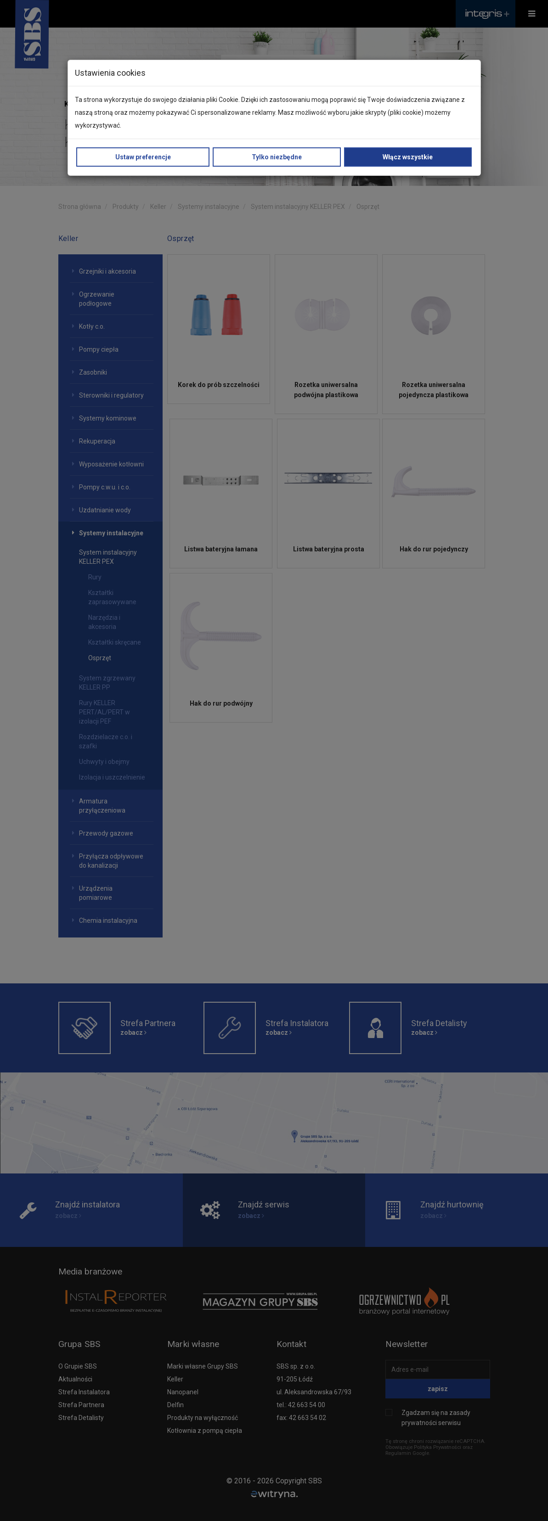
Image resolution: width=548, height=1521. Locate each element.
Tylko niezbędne (277, 157)
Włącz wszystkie (408, 157)
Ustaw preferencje (143, 157)
